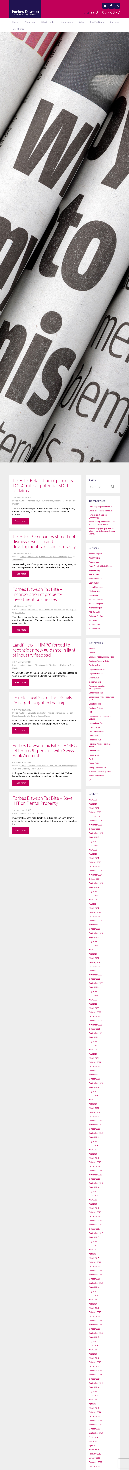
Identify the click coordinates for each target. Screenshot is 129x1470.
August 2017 (94, 1237)
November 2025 (95, 825)
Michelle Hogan (95, 608)
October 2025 (94, 829)
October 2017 (94, 1229)
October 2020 (94, 1079)
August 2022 (94, 987)
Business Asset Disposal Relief (101, 657)
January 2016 (94, 1316)
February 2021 (95, 1062)
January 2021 (94, 1066)
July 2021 (93, 1041)
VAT (67, 501)
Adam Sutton (94, 558)
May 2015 (93, 1350)
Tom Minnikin (17, 560)
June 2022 (93, 996)
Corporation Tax (45, 557)
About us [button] (30, 22)
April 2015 (93, 1354)
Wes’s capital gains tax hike (100, 507)
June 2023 (93, 946)
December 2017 (95, 1220)
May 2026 (93, 800)
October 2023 (94, 929)
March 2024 (94, 908)
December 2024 (95, 871)
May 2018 (93, 1200)
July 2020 (93, 1091)
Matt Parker (94, 595)
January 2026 (94, 817)
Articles (23, 501)
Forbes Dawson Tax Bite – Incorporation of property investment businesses (37, 594)
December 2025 (95, 821)
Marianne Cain (95, 591)
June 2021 (93, 1046)
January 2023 (94, 966)
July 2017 (93, 1241)
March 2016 (94, 1308)
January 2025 (94, 866)
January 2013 (94, 1458)
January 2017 (94, 1266)
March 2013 (94, 1450)
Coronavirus (94, 678)
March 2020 (94, 1108)
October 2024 (94, 879)
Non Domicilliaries (96, 731)
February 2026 (95, 812)
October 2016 (94, 1279)
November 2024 (95, 875)
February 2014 (95, 1412)
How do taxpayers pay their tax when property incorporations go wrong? (102, 531)
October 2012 (94, 1466)
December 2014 (95, 1370)
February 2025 (95, 862)
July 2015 (93, 1341)
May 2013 (93, 1441)
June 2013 (93, 1437)
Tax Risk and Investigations (65, 766)
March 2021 (94, 1058)
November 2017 (95, 1225)
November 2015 (95, 1325)
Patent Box (93, 736)
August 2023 (94, 937)
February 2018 (95, 1212)
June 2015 (93, 1345)
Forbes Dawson (44, 716)
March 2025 (94, 858)
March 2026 (94, 808)
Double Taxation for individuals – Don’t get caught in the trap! (43, 700)
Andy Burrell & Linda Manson (101, 566)
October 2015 (94, 1329)
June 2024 (93, 896)
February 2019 (95, 1162)
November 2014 (95, 1375)
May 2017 (93, 1250)
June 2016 (93, 1296)
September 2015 (96, 1333)
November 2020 (95, 1075)
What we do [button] (47, 22)
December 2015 (95, 1321)
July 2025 (93, 841)
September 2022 (96, 983)
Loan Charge (94, 727)
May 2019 (93, 1150)
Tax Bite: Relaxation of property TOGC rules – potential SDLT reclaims (42, 485)
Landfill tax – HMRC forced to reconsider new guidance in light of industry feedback (43, 650)
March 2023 (94, 958)
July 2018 (93, 1191)
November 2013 (95, 1425)
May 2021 (93, 1050)
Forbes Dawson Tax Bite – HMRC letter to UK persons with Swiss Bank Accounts (44, 750)
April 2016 (93, 1304)
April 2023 (93, 954)
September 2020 (96, 1083)
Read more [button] (20, 521)
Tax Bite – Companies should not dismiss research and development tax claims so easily (44, 541)
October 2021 (94, 1029)
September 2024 (96, 883)
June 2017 (93, 1246)
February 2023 (95, 962)
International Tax (61, 713)
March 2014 (94, 1408)
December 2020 (95, 1071)
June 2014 (93, 1395)
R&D (70, 557)
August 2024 (94, 887)
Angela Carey (94, 570)
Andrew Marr (20, 613)
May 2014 (93, 1400)
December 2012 (95, 1462)
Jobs (81, 22)
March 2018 (94, 1208)
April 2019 (93, 1154)
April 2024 (93, 904)
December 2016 (95, 1271)
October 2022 (94, 979)
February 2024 (95, 912)
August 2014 (94, 1387)
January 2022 (94, 1016)
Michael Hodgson (96, 604)
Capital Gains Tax (96, 674)
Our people (66, 22)
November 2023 (95, 925)
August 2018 (94, 1187)
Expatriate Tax (33, 713)
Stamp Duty (94, 763)
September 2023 (96, 933)
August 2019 (94, 1137)
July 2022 (93, 991)
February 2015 (95, 1362)
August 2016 (94, 1287)
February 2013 (95, 1454)
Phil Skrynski (94, 612)
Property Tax (59, 501)
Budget (92, 653)
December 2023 (95, 921)
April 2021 (93, 1054)
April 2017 (93, 1254)
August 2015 (94, 1337)
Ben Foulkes (94, 574)
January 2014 (94, 1416)
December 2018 (95, 1171)
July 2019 (93, 1141)
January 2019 (94, 1166)
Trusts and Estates (20, 769)
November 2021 (95, 1025)
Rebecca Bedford (96, 616)
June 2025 (93, 846)
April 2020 (93, 1104)
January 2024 (94, 916)
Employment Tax (96, 693)
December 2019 (95, 1121)
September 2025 (96, 833)
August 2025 (94, 837)
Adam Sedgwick (95, 554)
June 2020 (93, 1096)
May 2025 (93, 850)
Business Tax (32, 501)
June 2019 (93, 1146)
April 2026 (93, 804)
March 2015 (94, 1358)
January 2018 (94, 1216)
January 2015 (94, 1366)
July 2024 (93, 891)
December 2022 (95, 971)
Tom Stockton (94, 629)
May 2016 (93, 1300)
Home (15, 22)
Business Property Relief (99, 661)
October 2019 (94, 1129)
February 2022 (95, 1012)
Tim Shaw (93, 620)
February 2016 (95, 1312)
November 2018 (95, 1175)
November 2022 (95, 975)
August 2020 (94, 1087)
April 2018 (93, 1204)
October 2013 (94, 1429)
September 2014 (96, 1383)
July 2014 (93, 1391)
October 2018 (94, 1179)
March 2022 (94, 1008)
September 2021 (96, 1033)
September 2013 (96, 1433)
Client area (18, 28)
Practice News (95, 740)
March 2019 (94, 1158)
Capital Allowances (97, 669)
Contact (114, 22)
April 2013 (93, 1446)
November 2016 (95, 1275)
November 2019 (95, 1125)
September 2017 (96, 1233)
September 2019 (96, 1133)
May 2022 (93, 1000)
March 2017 (94, 1258)
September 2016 (96, 1283)
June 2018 (93, 1195)
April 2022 (93, 1004)
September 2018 (96, 1183)
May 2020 (93, 1100)
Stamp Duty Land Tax (98, 767)
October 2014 (94, 1379)
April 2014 (93, 1404)
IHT (90, 712)
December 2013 (95, 1421)
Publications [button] (97, 22)
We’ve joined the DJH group (100, 511)
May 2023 (93, 950)
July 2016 (93, 1291)
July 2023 (93, 941)
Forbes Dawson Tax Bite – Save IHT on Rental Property (42, 800)
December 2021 (95, 1020)
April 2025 (93, 854)
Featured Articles (46, 501)
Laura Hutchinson (36, 813)
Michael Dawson (96, 599)
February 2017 (95, 1262)
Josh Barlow (94, 583)
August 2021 (94, 1037)
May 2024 (93, 900)
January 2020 (94, 1116)
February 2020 (95, 1112)
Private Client (59, 609)
